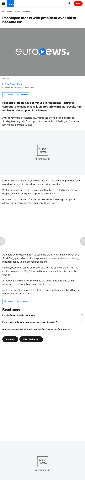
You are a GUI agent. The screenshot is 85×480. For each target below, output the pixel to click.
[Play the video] (42, 52)
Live (78, 3)
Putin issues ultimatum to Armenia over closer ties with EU (30, 322)
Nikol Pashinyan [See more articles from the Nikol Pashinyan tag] (31, 339)
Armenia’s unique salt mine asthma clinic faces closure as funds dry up (36, 329)
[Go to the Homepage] (10, 3)
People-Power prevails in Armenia (18, 315)
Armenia (26, 11)
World (17, 11)
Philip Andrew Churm (13, 84)
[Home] (3, 11)
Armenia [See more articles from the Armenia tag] (10, 339)
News (9, 11)
